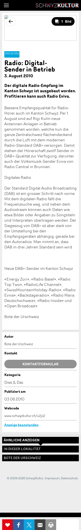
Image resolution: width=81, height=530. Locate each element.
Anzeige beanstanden (21, 424)
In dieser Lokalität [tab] (22, 448)
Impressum (52, 478)
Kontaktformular (40, 364)
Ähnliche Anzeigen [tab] (22, 440)
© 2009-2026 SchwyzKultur (25, 478)
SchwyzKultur (57, 5)
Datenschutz (69, 478)
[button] (6, 5)
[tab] (40, 458)
